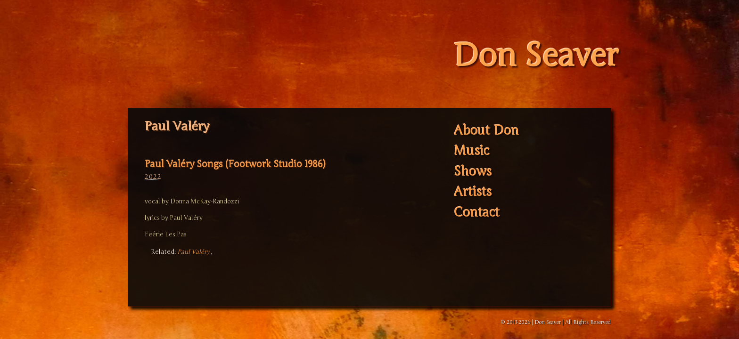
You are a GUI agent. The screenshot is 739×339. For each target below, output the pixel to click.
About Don (486, 130)
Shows (473, 171)
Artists (473, 192)
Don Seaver (535, 56)
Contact (477, 212)
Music (471, 151)
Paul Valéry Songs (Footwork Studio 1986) (235, 164)
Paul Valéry (193, 252)
